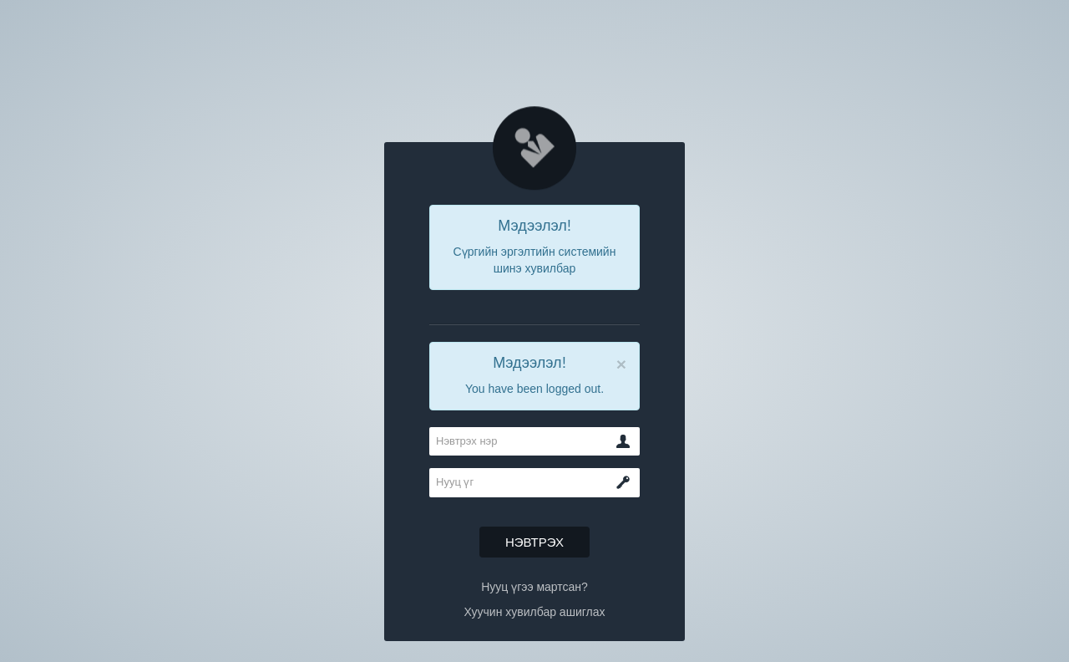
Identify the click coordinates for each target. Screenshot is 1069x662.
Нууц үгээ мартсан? (534, 586)
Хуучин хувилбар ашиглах (534, 611)
